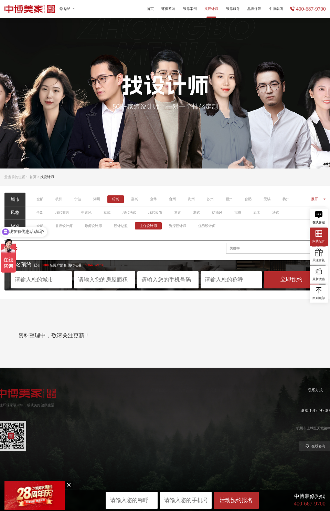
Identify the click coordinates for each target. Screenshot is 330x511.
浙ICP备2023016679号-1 (165, 484)
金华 (153, 199)
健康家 (136, 401)
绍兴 (115, 199)
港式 (196, 212)
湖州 (96, 199)
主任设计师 (148, 226)
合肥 (248, 199)
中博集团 (276, 9)
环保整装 (168, 9)
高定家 (136, 417)
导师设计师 (93, 226)
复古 (177, 212)
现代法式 (129, 212)
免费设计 (220, 417)
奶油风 (217, 212)
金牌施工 (247, 417)
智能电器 (138, 433)
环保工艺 (247, 401)
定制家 (136, 409)
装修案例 (190, 9)
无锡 (267, 199)
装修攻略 (220, 440)
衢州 (191, 199)
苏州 (210, 199)
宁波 (77, 199)
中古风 (86, 212)
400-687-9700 (311, 9)
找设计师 (193, 390)
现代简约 (62, 212)
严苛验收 (247, 409)
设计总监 (121, 226)
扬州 (286, 199)
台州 (172, 199)
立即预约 (291, 279)
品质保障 (254, 9)
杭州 (58, 199)
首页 (150, 9)
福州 (229, 199)
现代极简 (155, 212)
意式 (107, 212)
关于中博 (274, 401)
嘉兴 (134, 199)
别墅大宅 (138, 440)
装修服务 (233, 9)
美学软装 (138, 425)
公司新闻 (274, 417)
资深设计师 (177, 226)
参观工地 (220, 425)
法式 (275, 212)
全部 (39, 199)
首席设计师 (64, 226)
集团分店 (274, 409)
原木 (256, 212)
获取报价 (220, 409)
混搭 (237, 212)
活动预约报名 (236, 500)
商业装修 (220, 433)
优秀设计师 (206, 226)
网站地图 (165, 487)
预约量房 (220, 401)
